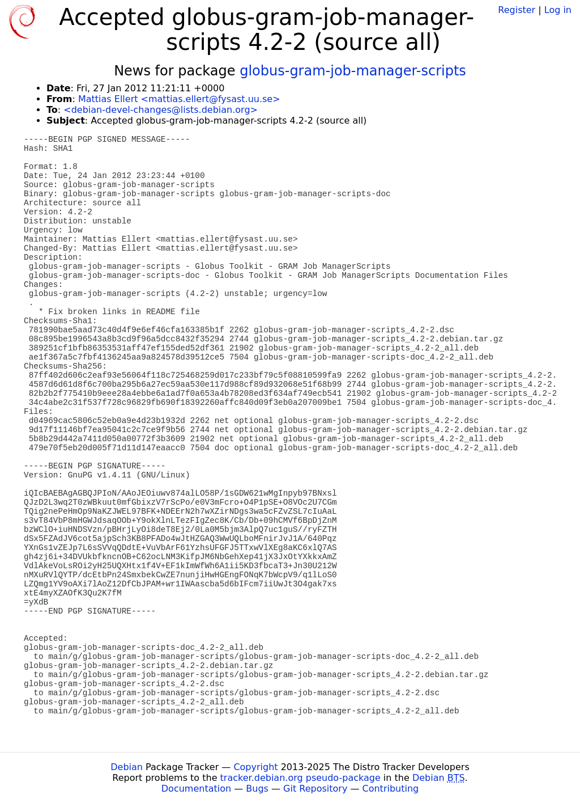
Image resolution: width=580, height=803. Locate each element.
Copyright (255, 767)
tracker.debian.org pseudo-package (300, 777)
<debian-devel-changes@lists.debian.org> (160, 109)
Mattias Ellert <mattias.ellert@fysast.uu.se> (179, 99)
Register (516, 10)
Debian (126, 767)
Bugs (257, 788)
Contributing (390, 788)
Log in (558, 10)
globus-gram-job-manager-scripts (353, 71)
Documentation (196, 788)
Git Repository (315, 788)
